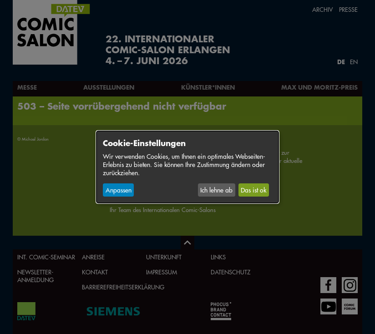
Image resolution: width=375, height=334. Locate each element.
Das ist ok (253, 190)
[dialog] (187, 167)
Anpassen (119, 190)
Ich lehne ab (216, 190)
